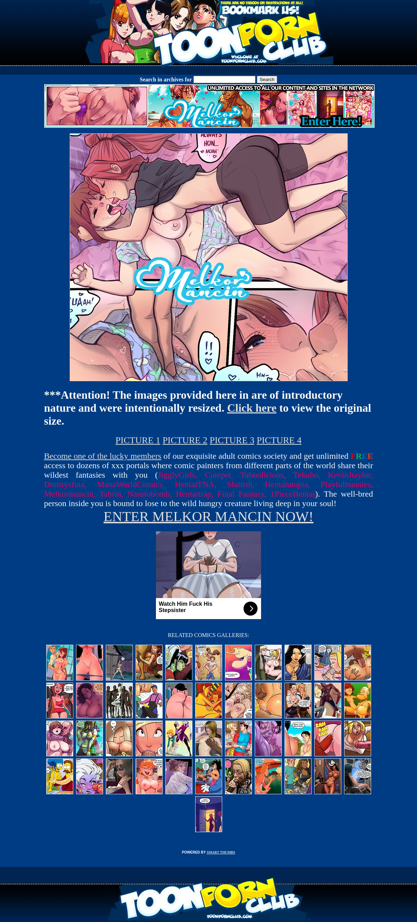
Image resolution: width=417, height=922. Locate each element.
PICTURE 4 (279, 440)
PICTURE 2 (185, 440)
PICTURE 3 (232, 440)
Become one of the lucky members (103, 455)
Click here (251, 408)
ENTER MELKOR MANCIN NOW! (209, 516)
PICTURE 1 (138, 440)
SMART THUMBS (221, 852)
